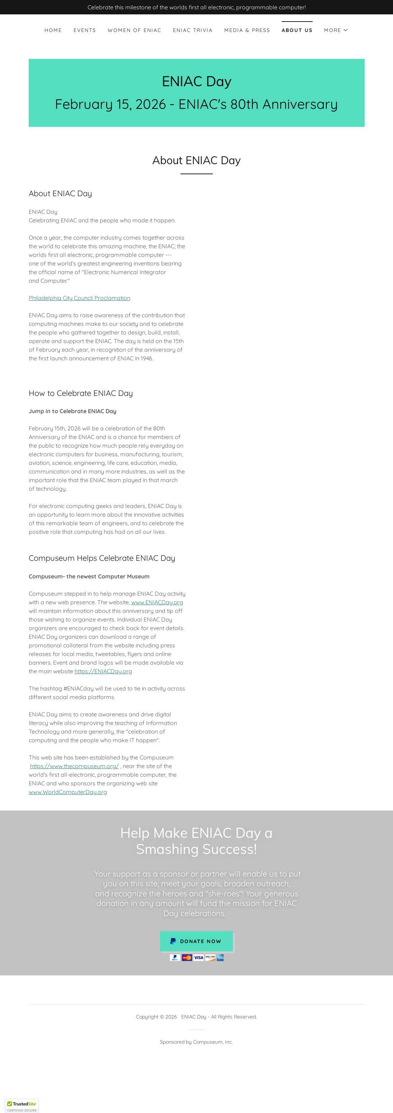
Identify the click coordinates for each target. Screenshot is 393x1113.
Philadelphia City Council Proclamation (79, 297)
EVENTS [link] (85, 30)
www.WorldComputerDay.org (68, 791)
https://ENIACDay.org (103, 671)
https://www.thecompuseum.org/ (74, 766)
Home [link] (53, 30)
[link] (196, 84)
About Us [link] (297, 30)
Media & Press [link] (247, 30)
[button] (336, 30)
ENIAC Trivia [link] (193, 30)
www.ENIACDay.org (157, 602)
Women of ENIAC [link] (135, 30)
